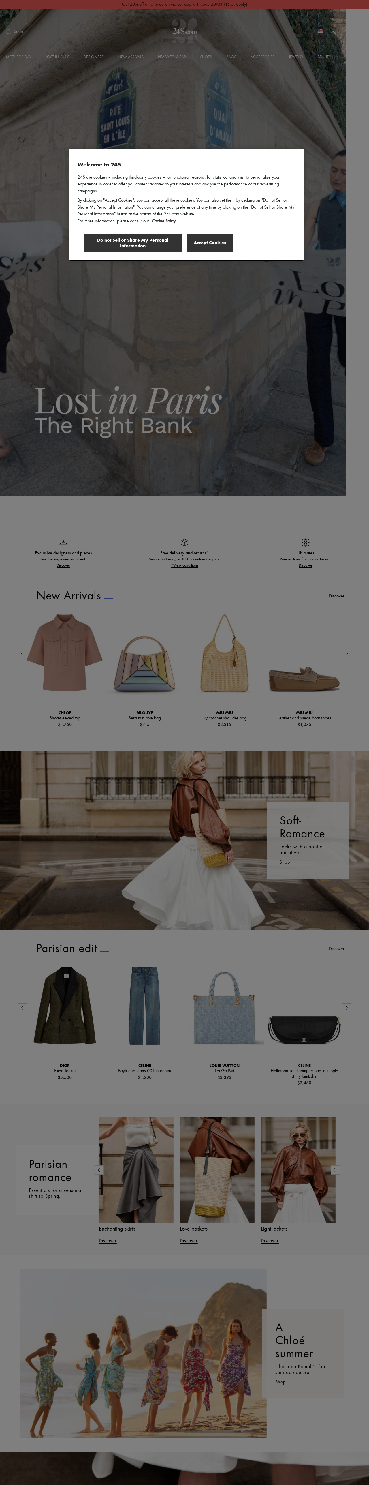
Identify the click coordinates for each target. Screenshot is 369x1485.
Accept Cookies (210, 242)
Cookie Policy (164, 221)
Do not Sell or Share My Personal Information (132, 243)
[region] (186, 205)
